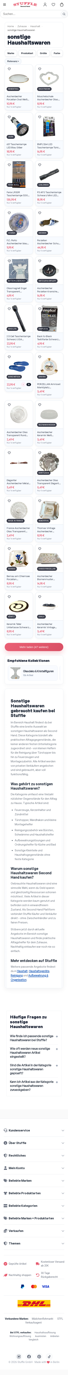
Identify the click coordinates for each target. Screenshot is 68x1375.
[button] (4, 5)
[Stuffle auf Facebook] (29, 1356)
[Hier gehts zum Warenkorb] (61, 4)
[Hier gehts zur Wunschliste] (53, 4)
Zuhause (22, 26)
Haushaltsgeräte (39, 971)
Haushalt (35, 26)
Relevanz (13, 61)
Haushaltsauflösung (45, 1332)
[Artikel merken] (9, 69)
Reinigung (17, 975)
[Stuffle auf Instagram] (18, 1356)
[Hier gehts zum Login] (45, 4)
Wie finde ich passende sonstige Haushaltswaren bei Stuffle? (31, 1038)
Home (10, 26)
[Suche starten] (64, 14)
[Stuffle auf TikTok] (49, 1356)
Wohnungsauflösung (20, 1336)
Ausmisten (40, 1336)
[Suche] (34, 14)
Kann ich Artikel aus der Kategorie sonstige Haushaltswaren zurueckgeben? (31, 1086)
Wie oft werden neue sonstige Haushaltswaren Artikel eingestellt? (30, 1052)
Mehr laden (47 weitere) (34, 647)
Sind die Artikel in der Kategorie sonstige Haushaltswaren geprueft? (30, 1069)
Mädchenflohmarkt (42, 1318)
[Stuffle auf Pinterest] (39, 1356)
